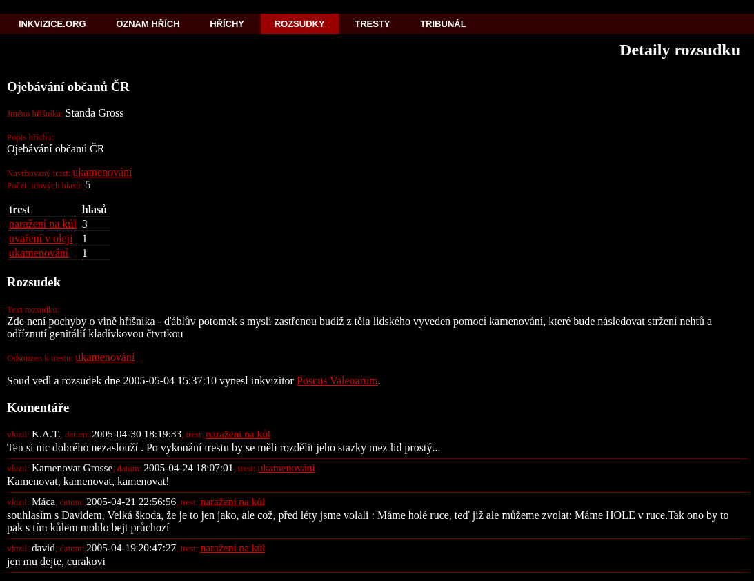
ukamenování (102, 172)
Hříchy (227, 24)
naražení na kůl (43, 224)
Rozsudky (300, 24)
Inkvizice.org (52, 24)
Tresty (372, 24)
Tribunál (443, 24)
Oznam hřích (147, 24)
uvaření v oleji (40, 238)
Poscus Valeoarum (337, 380)
